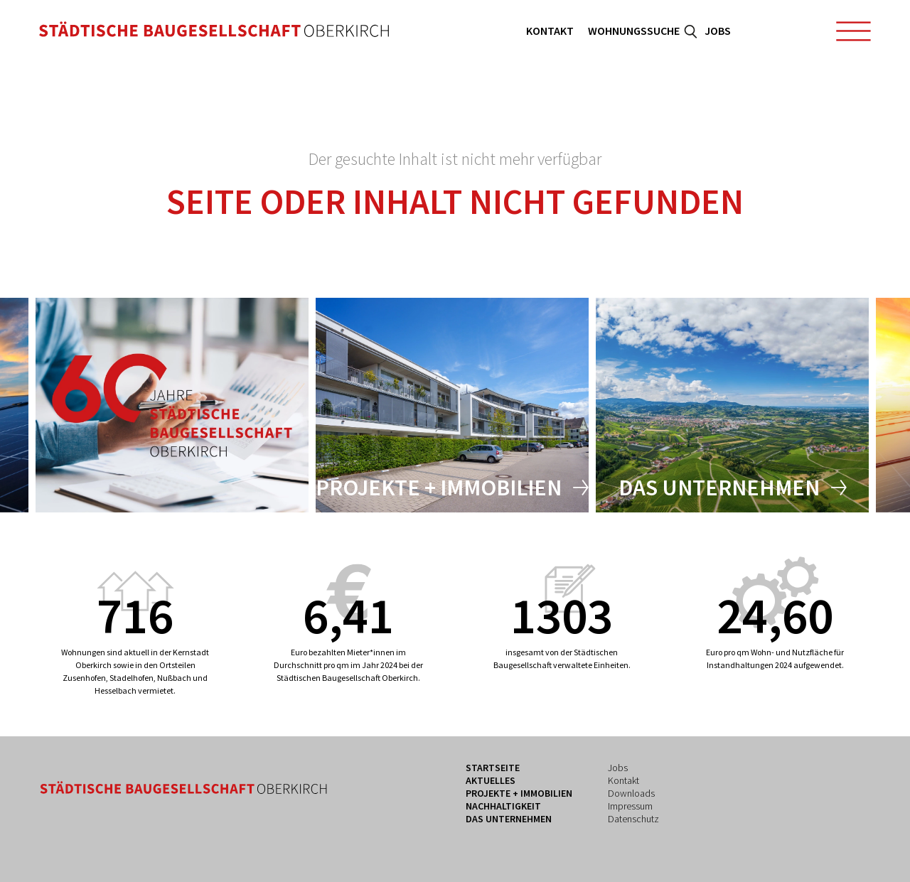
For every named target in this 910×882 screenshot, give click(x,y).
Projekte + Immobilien (439, 487)
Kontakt (550, 30)
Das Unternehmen (719, 487)
